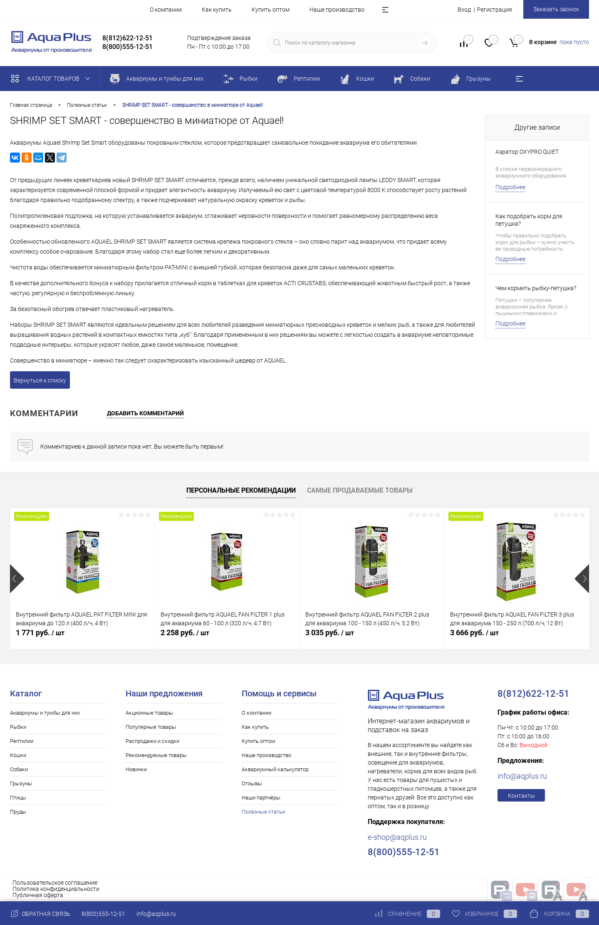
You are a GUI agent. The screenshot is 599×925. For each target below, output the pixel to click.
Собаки (19, 769)
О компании (166, 9)
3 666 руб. (474, 632)
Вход (464, 9)
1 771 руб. (40, 632)
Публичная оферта (37, 895)
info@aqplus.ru (522, 776)
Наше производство (336, 9)
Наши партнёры (261, 797)
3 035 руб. (329, 632)
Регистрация (494, 9)
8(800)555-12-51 (103, 913)
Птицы (18, 797)
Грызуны (21, 783)
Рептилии (21, 741)
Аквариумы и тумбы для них (45, 713)
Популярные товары (151, 727)
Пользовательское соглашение (54, 882)
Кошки (18, 755)
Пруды (18, 812)
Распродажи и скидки (152, 741)
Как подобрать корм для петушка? (528, 220)
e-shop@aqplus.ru (397, 837)
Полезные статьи (263, 812)
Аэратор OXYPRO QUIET (527, 151)
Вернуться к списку (40, 380)
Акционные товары (149, 713)
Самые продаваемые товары (360, 490)
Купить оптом (271, 9)
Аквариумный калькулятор (275, 769)
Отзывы (252, 783)
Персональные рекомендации (241, 490)
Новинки (136, 769)
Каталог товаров (52, 78)
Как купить (217, 9)
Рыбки (18, 727)
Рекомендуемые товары (156, 755)
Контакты (521, 795)
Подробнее (510, 187)
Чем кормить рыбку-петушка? (535, 288)
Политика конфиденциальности (55, 889)
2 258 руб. (185, 632)
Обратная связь (40, 913)
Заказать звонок (556, 9)
